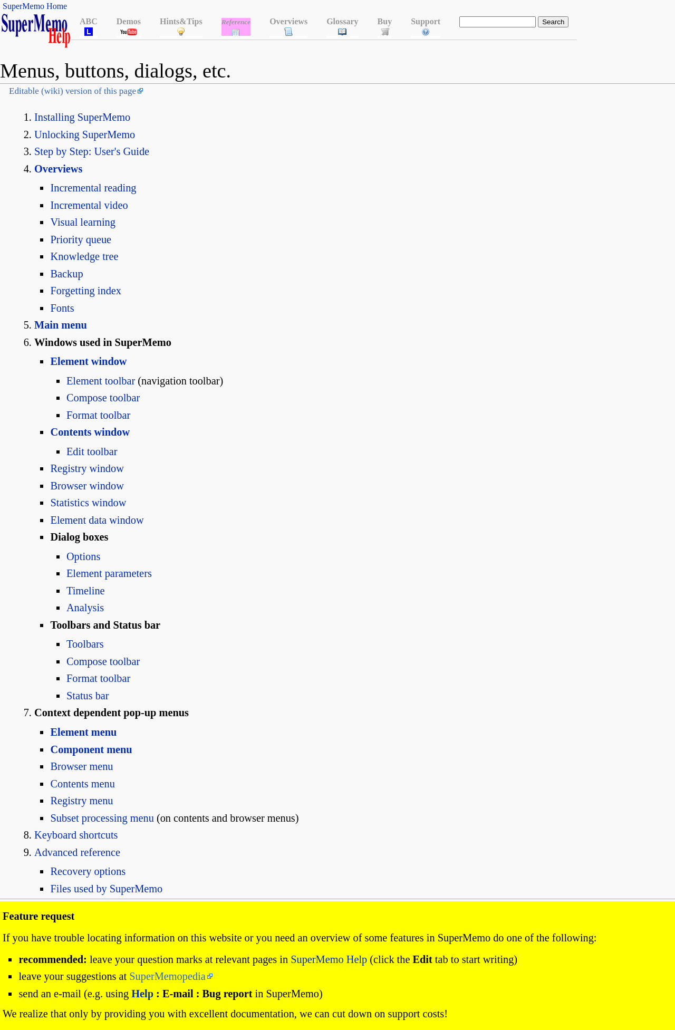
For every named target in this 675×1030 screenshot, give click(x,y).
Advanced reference (77, 852)
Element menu (83, 732)
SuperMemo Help (329, 959)
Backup (66, 274)
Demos (129, 21)
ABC (89, 21)
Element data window (96, 520)
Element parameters (109, 573)
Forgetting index (85, 290)
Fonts (62, 308)
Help (142, 993)
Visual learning (82, 222)
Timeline (85, 590)
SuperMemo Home (35, 6)
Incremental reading (93, 188)
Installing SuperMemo (82, 117)
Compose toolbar (103, 397)
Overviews (288, 21)
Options (83, 556)
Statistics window (88, 502)
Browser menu (81, 766)
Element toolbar (100, 381)
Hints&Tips (181, 21)
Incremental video (89, 205)
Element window (88, 361)
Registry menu (81, 800)
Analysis (85, 607)
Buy (385, 21)
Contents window (90, 432)
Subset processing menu (101, 818)
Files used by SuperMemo (106, 888)
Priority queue (80, 239)
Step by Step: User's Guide (91, 151)
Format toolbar (98, 415)
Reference (236, 22)
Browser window (86, 486)
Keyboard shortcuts (76, 835)
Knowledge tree (84, 256)
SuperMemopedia (167, 976)
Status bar (87, 695)
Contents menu (82, 784)
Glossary (342, 21)
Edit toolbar (91, 451)
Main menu (60, 325)
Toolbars (85, 644)
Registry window (86, 468)
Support (425, 21)
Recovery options (88, 871)
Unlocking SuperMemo (84, 134)
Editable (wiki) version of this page (72, 91)
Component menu (91, 749)
